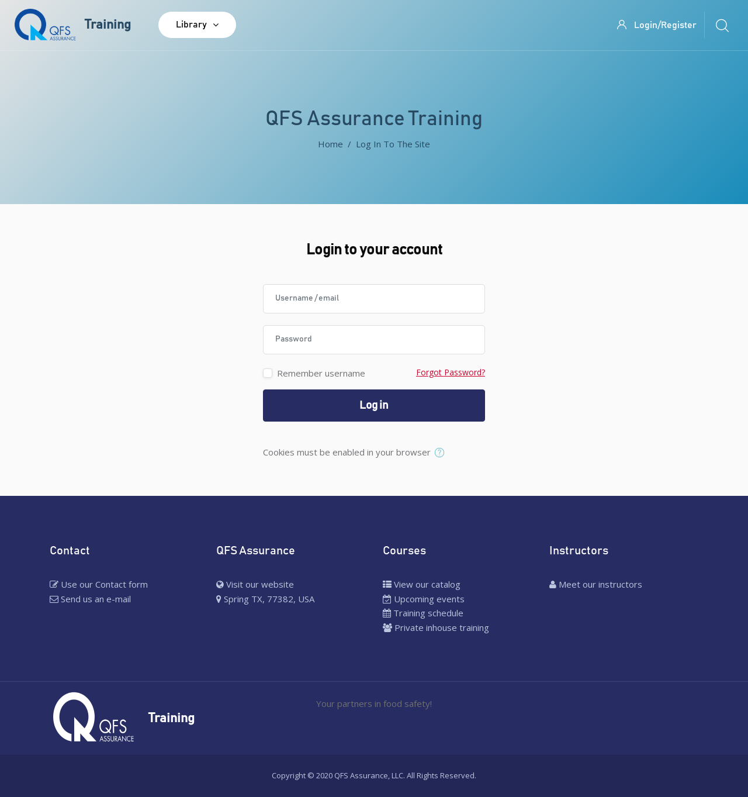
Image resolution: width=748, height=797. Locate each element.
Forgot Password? (450, 372)
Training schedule (423, 613)
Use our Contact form (99, 584)
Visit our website (255, 584)
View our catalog (421, 584)
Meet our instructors (595, 584)
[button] (442, 453)
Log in (374, 405)
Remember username (321, 373)
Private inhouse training (436, 627)
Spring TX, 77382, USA (265, 599)
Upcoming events (424, 599)
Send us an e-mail (90, 599)
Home (330, 144)
